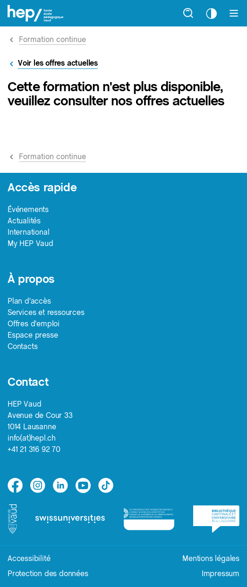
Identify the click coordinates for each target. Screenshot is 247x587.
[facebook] (15, 485)
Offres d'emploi (34, 323)
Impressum (220, 573)
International (28, 232)
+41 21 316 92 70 (34, 449)
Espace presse (33, 335)
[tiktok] (105, 485)
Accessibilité (29, 558)
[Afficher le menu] (233, 13)
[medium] (83, 485)
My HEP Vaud (30, 243)
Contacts (22, 346)
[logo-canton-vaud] (12, 519)
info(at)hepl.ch (32, 438)
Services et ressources (46, 312)
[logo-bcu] (216, 519)
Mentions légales (210, 558)
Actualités (24, 220)
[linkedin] (60, 485)
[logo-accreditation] (148, 519)
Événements (28, 209)
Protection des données (48, 573)
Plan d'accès (29, 301)
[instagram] (37, 485)
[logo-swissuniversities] (70, 519)
